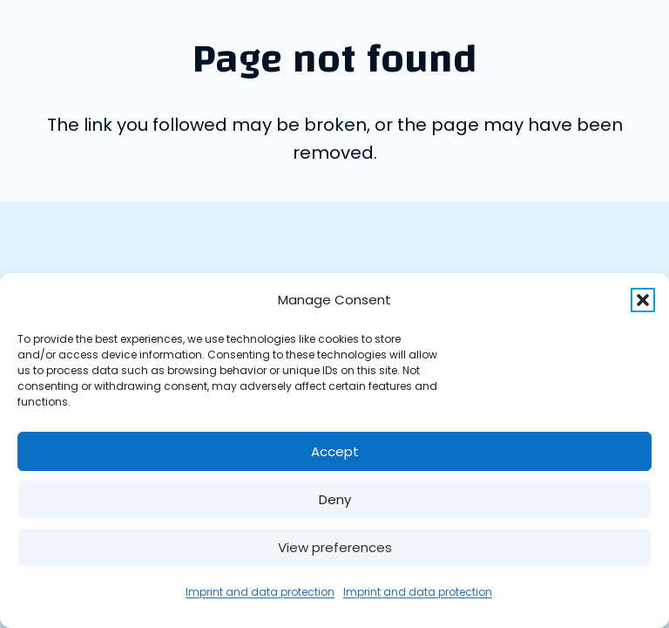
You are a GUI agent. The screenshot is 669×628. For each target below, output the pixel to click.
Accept (335, 451)
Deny (335, 499)
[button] (643, 300)
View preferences (335, 547)
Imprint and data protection (260, 591)
